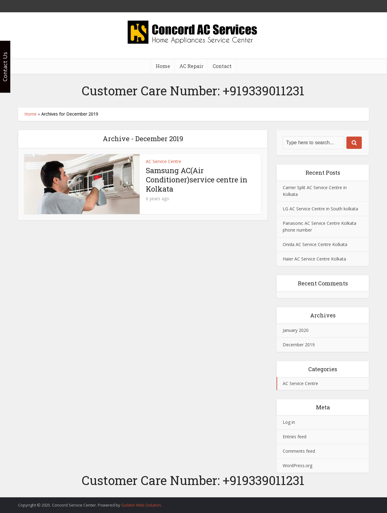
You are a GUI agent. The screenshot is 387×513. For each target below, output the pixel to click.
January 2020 (296, 330)
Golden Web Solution (141, 505)
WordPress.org (297, 465)
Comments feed (299, 451)
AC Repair (191, 66)
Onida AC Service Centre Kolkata (315, 244)
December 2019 (299, 345)
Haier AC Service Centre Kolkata (314, 259)
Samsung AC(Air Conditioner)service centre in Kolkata (196, 179)
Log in (289, 422)
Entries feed (294, 436)
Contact (222, 66)
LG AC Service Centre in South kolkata (320, 209)
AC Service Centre (163, 161)
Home (163, 66)
